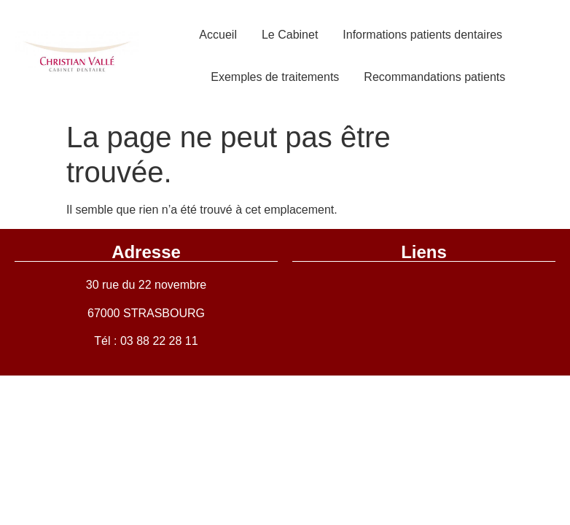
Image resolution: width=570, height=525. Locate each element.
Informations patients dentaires (422, 34)
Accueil (218, 34)
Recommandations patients (434, 77)
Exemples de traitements (275, 77)
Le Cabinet (290, 34)
